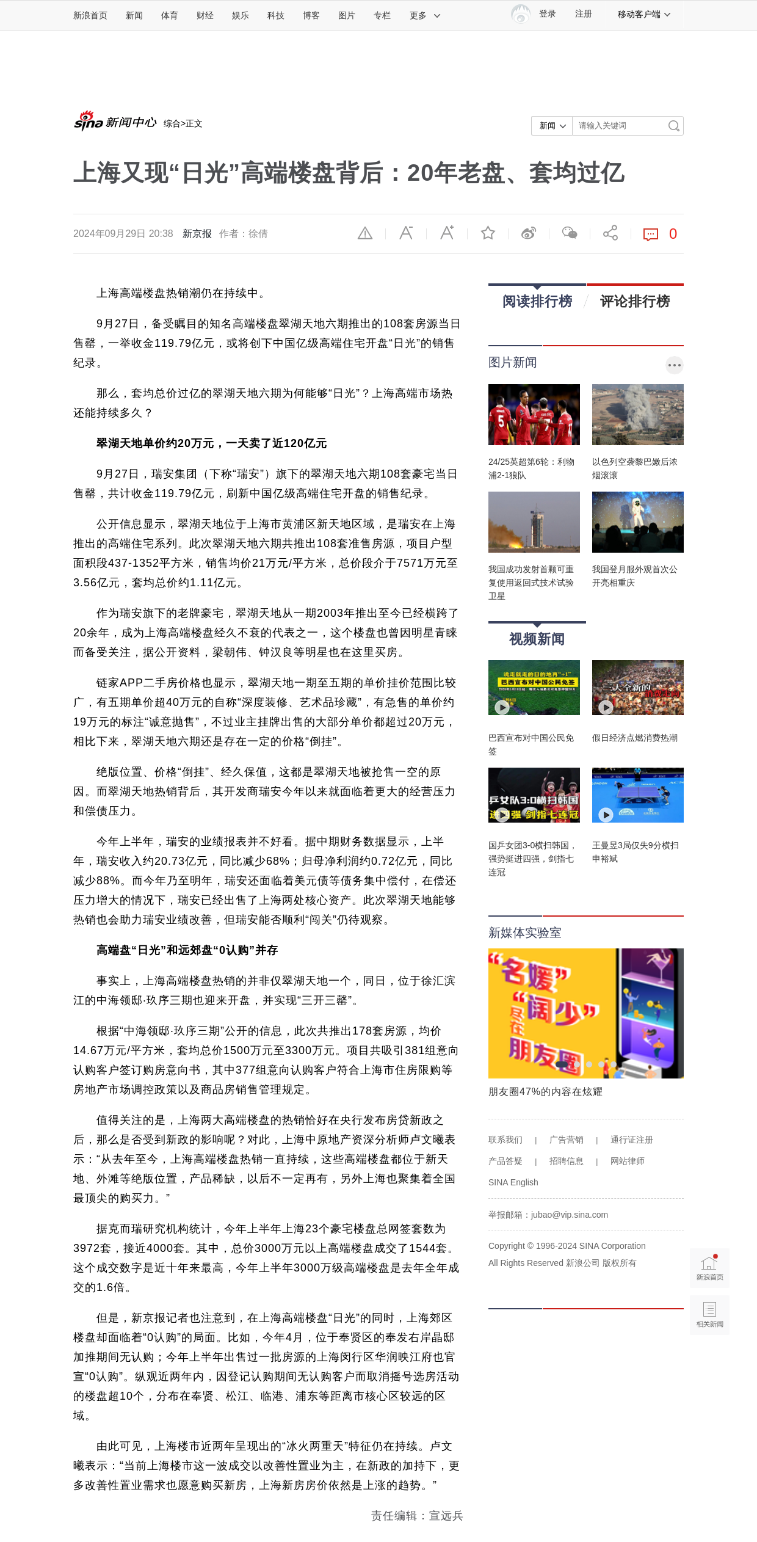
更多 (425, 15)
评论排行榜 (635, 301)
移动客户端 (645, 14)
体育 (169, 15)
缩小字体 (406, 233)
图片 (346, 15)
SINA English (513, 1182)
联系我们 (505, 1139)
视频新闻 (537, 635)
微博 (529, 233)
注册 (583, 13)
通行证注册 (631, 1139)
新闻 (134, 15)
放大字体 (447, 233)
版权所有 (620, 1263)
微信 (570, 233)
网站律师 (627, 1161)
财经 (205, 15)
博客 (311, 15)
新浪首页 (90, 15)
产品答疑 (505, 1161)
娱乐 (240, 15)
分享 (610, 233)
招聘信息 (566, 1161)
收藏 (488, 233)
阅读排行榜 (537, 297)
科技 (275, 15)
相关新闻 (710, 1315)
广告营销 (566, 1139)
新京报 (197, 233)
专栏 (382, 15)
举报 (365, 233)
